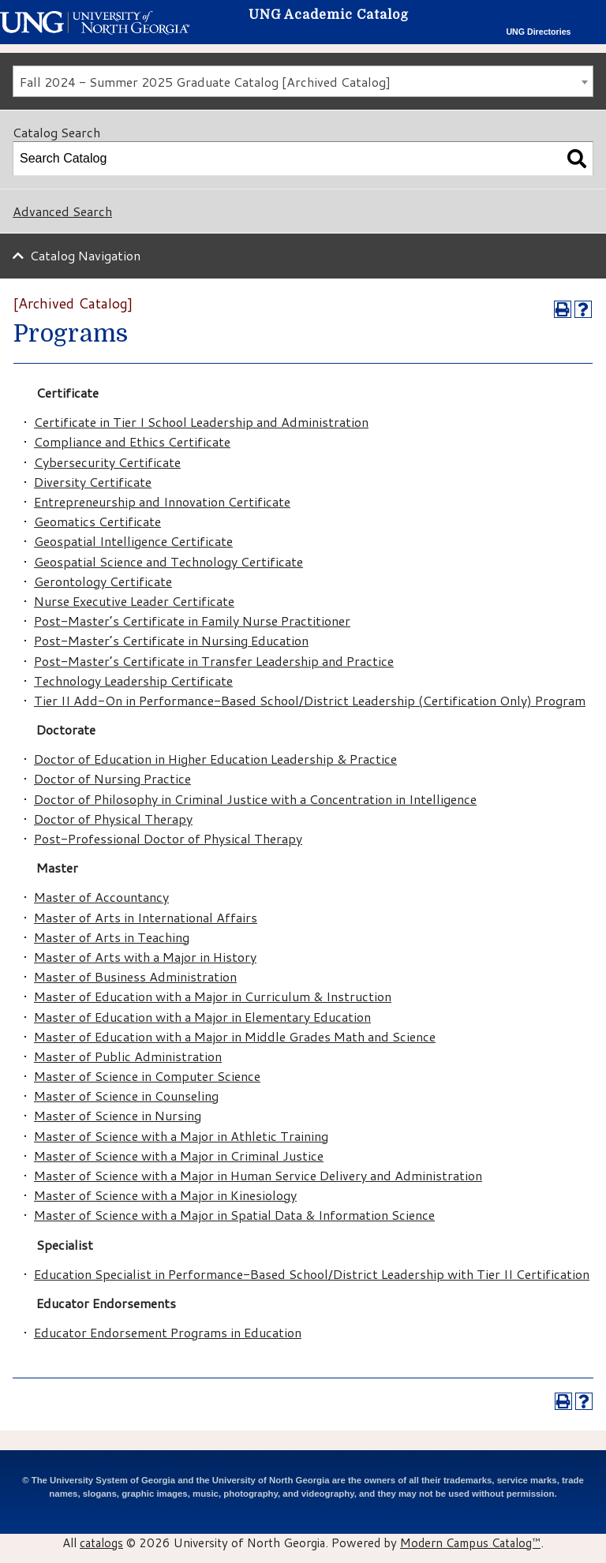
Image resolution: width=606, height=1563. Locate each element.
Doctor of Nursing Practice (112, 778)
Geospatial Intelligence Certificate (133, 541)
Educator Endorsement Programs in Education (167, 1332)
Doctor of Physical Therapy (113, 819)
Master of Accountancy (101, 897)
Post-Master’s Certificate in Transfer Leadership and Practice (214, 661)
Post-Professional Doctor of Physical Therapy (168, 838)
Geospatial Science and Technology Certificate (168, 561)
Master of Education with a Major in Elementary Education (202, 1017)
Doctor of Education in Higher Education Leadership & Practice (215, 759)
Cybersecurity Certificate (107, 462)
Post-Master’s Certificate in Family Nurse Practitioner (192, 620)
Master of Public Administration (128, 1056)
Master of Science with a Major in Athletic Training (181, 1136)
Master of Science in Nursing (117, 1115)
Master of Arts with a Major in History (145, 957)
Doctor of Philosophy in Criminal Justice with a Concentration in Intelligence (255, 799)
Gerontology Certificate (103, 581)
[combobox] (303, 81)
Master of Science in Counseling (126, 1095)
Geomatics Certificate (97, 521)
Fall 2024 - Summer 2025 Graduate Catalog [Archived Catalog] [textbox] (205, 82)
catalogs (101, 1542)
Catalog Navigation (85, 255)
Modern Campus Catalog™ (470, 1542)
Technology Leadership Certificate (133, 680)
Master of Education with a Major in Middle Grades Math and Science (235, 1036)
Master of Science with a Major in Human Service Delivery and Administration (258, 1175)
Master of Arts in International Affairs (145, 917)
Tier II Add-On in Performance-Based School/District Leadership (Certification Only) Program (309, 700)
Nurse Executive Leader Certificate (134, 601)
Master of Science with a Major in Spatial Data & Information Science (234, 1215)
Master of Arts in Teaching (111, 937)
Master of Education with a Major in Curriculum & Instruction (212, 996)
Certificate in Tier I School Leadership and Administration (201, 422)
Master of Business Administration (135, 976)
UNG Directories (538, 31)
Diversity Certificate (93, 482)
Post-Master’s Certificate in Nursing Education (171, 640)
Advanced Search (62, 211)
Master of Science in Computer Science (147, 1076)
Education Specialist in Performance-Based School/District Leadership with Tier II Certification (311, 1274)
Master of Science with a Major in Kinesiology (165, 1195)
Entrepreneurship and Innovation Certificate (162, 501)
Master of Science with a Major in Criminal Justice (179, 1155)
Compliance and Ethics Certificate (132, 441)
